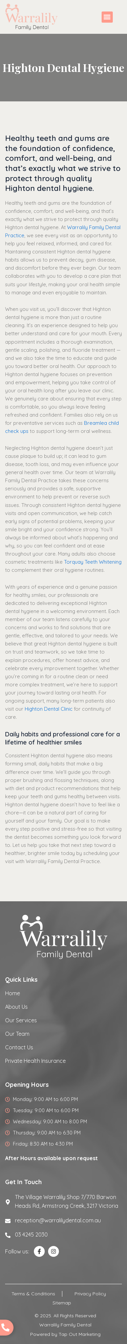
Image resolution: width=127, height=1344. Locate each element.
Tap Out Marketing (80, 1334)
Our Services (21, 1020)
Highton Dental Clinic (48, 709)
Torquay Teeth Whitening (93, 562)
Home (12, 993)
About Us (16, 1006)
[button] (107, 17)
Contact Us (19, 1047)
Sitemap (61, 1303)
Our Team (17, 1033)
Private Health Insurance (35, 1060)
